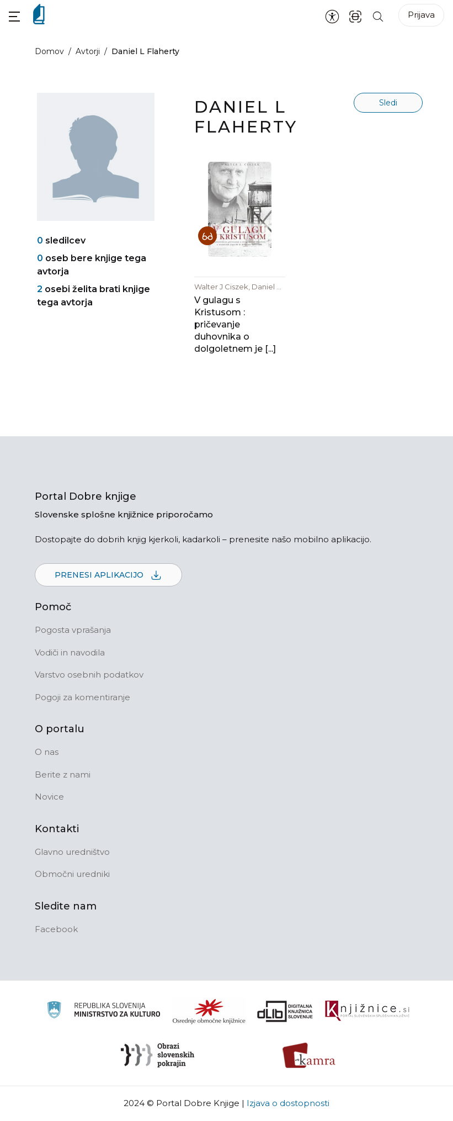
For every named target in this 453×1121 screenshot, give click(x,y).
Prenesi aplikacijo (108, 575)
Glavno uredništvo (72, 852)
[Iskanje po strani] (378, 16)
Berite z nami (62, 774)
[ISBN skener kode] (355, 16)
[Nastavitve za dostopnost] (332, 16)
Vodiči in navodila (70, 652)
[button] (14, 16)
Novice (49, 796)
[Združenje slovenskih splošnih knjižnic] (367, 1011)
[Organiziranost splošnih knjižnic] (209, 1011)
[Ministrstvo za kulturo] (103, 1011)
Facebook (56, 929)
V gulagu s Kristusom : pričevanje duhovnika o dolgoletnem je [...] (235, 324)
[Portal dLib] (285, 1011)
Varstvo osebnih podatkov (89, 674)
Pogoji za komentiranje (82, 697)
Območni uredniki (72, 874)
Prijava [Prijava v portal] (421, 14)
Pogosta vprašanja (73, 630)
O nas (46, 752)
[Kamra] (309, 1055)
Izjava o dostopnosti (288, 1103)
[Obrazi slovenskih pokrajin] (157, 1055)
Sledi (388, 103)
